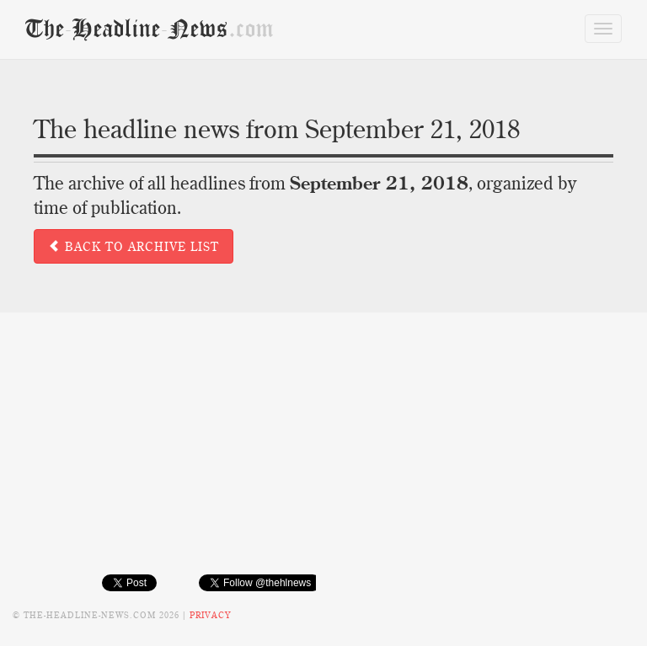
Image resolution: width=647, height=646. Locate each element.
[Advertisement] (323, 456)
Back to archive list (133, 246)
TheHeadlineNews (149, 28)
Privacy (210, 615)
